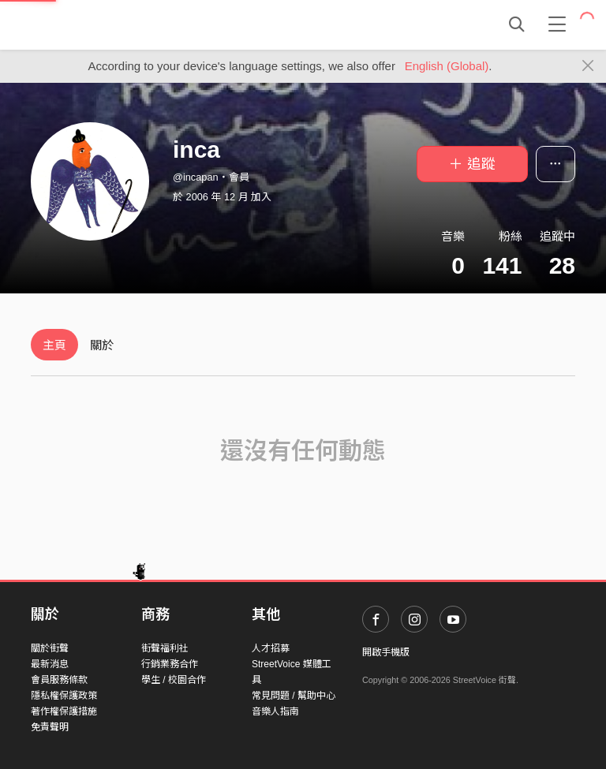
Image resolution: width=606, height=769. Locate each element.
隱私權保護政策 (64, 695)
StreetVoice (96, 24)
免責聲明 (50, 727)
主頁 (54, 345)
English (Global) (447, 66)
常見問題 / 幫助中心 (293, 695)
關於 (102, 345)
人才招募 (271, 648)
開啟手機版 (386, 652)
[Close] (588, 66)
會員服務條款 (59, 679)
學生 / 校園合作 (173, 679)
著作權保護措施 (64, 711)
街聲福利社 (165, 648)
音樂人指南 (275, 711)
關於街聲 (50, 648)
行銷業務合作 (169, 664)
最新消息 (50, 664)
